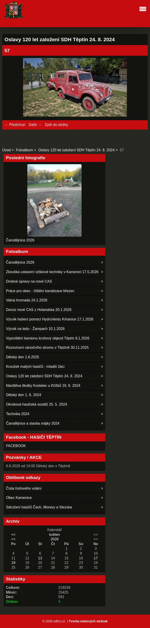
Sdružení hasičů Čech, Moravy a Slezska (39, 507)
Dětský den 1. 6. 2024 (23, 395)
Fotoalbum (24, 150)
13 (40, 558)
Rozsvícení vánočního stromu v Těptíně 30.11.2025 (47, 347)
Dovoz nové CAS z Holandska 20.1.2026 (38, 310)
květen (54, 535)
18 (13, 563)
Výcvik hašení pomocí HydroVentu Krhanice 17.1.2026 (49, 319)
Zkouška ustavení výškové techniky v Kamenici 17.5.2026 (52, 272)
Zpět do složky (56, 125)
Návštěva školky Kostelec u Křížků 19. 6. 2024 (43, 385)
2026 (55, 539)
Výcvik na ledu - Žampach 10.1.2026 (35, 329)
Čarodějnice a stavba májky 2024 (32, 423)
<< (13, 535)
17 (96, 558)
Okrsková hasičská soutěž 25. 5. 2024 (36, 404)
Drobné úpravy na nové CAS (29, 281)
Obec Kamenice (19, 498)
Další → (35, 125)
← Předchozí (15, 125)
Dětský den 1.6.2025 (22, 357)
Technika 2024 (17, 414)
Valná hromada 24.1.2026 (26, 300)
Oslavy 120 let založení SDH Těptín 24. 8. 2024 (76, 150)
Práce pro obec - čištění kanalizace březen (40, 291)
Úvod (6, 150)
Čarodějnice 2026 (20, 240)
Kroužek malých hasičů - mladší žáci (35, 366)
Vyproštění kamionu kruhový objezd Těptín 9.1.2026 (47, 338)
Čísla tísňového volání (23, 488)
